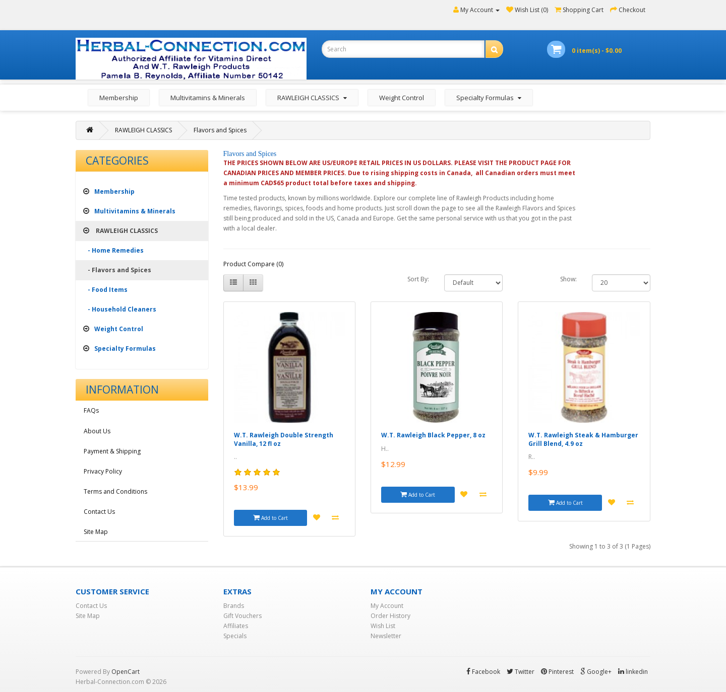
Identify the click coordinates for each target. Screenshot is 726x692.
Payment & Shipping (112, 451)
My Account (387, 605)
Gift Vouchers (242, 615)
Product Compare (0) (253, 264)
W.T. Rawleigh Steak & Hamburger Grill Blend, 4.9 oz (583, 439)
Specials (235, 636)
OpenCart (125, 671)
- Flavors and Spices (117, 270)
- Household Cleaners (119, 309)
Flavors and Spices (220, 130)
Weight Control (401, 97)
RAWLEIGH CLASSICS (143, 130)
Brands (233, 605)
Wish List (383, 626)
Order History (390, 615)
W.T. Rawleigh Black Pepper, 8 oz (433, 435)
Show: (568, 279)
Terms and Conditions (115, 491)
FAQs (91, 410)
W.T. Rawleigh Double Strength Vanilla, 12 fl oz (283, 439)
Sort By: (418, 279)
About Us (97, 431)
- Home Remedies (113, 250)
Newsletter (386, 636)
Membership (118, 97)
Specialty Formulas (119, 348)
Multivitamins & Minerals (207, 97)
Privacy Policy (103, 471)
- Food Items (105, 289)
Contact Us (99, 511)
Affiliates (235, 626)
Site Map (96, 531)
